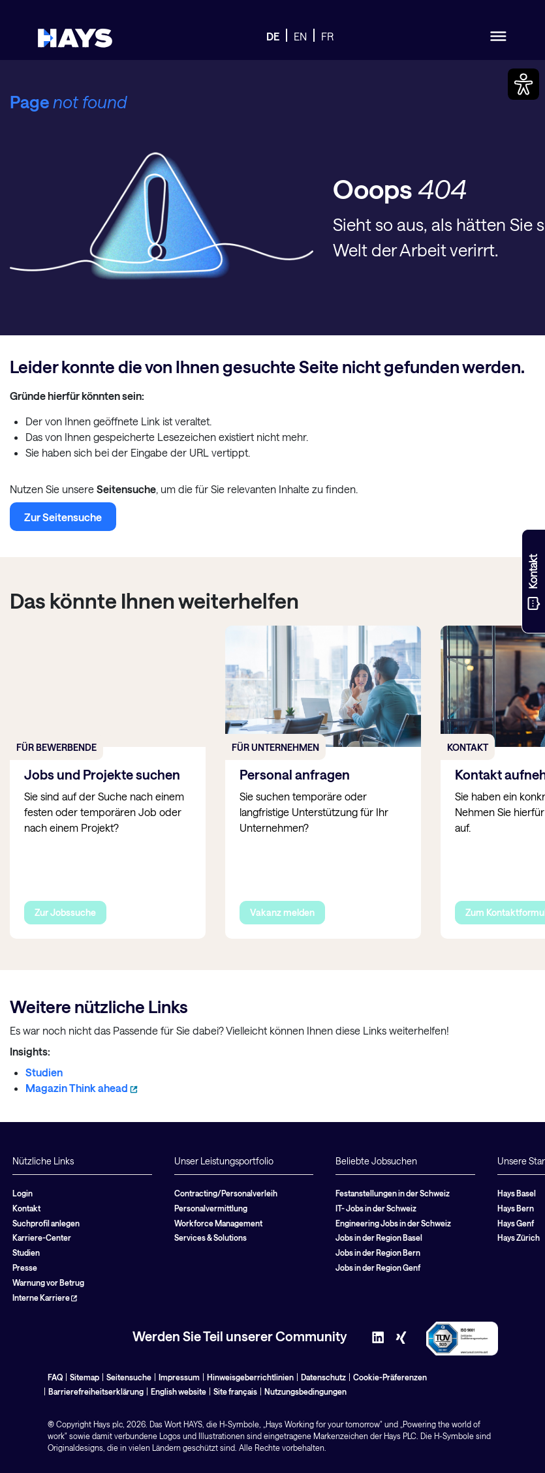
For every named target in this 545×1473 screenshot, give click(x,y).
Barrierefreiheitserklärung (96, 1391)
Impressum (179, 1377)
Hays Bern (515, 1208)
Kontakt (26, 1208)
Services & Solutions (210, 1237)
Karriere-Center (41, 1237)
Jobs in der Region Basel (378, 1237)
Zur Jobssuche (65, 912)
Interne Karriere (44, 1297)
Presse (24, 1267)
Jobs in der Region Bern (377, 1252)
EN (300, 36)
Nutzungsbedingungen (305, 1391)
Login (22, 1193)
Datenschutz (323, 1377)
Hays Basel (516, 1193)
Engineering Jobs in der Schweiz (393, 1223)
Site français (235, 1391)
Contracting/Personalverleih (225, 1193)
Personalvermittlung (210, 1208)
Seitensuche (128, 1377)
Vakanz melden (282, 912)
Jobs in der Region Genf (377, 1267)
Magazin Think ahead (81, 1088)
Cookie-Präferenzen (390, 1377)
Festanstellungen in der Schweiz (392, 1193)
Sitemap (84, 1377)
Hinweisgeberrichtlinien (250, 1377)
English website (178, 1391)
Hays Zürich (518, 1237)
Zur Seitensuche (63, 517)
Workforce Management (218, 1223)
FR (327, 36)
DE (272, 36)
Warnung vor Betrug (48, 1282)
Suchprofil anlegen (46, 1223)
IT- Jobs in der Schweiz (375, 1208)
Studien (44, 1072)
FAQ (55, 1377)
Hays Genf (515, 1223)
